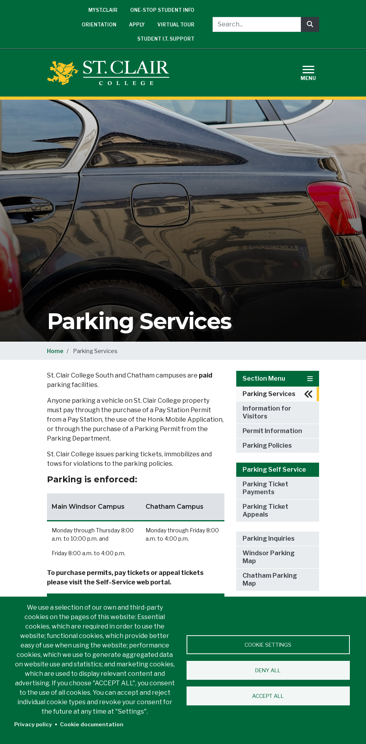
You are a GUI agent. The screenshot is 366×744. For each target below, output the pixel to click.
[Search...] (257, 24)
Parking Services (269, 394)
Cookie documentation (91, 724)
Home (55, 351)
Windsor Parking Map (269, 557)
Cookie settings (268, 645)
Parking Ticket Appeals (265, 510)
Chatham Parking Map (270, 579)
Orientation (99, 25)
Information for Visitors (267, 412)
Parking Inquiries (269, 538)
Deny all (268, 670)
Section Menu (278, 378)
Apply (137, 25)
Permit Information (272, 431)
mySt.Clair (103, 10)
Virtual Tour (175, 25)
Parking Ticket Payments (265, 488)
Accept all (268, 696)
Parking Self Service (274, 469)
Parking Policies (267, 445)
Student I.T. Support (165, 39)
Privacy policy (33, 724)
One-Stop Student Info (162, 10)
